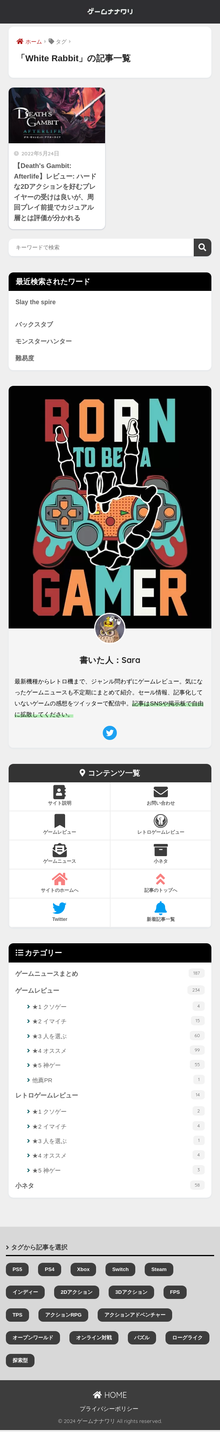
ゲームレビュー (109, 991)
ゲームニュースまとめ (109, 974)
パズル (141, 1340)
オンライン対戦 (94, 1340)
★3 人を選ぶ (118, 1037)
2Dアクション (77, 1294)
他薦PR (118, 1081)
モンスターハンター (43, 341)
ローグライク (187, 1340)
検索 (202, 247)
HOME (110, 1397)
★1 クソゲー (118, 1007)
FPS (175, 1294)
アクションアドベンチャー (134, 1317)
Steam (159, 1271)
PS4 (50, 1271)
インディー (25, 1294)
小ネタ (109, 1187)
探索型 (20, 1363)
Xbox (83, 1271)
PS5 (17, 1271)
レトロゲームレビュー (109, 1096)
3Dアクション (131, 1294)
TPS (17, 1317)
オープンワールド (33, 1340)
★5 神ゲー (118, 1066)
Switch (120, 1271)
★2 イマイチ (118, 1022)
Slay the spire (35, 302)
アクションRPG (63, 1317)
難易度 (24, 359)
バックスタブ (34, 325)
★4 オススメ (118, 1051)
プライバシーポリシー (109, 1411)
